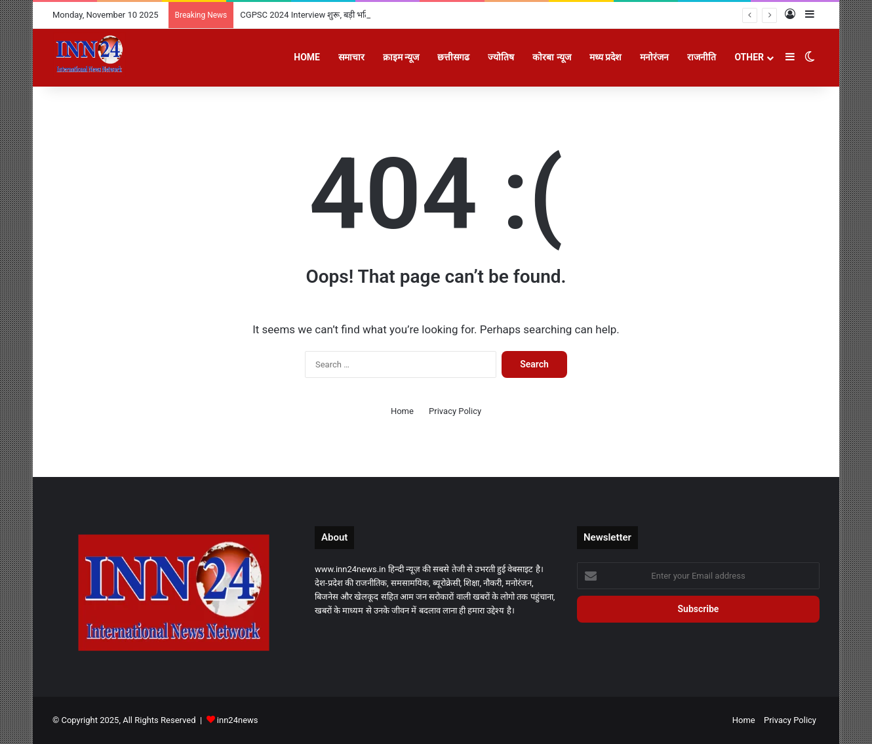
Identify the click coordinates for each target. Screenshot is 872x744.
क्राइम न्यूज (401, 57)
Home (307, 57)
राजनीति (701, 57)
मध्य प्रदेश (605, 57)
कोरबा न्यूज (551, 57)
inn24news (237, 720)
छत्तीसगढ (453, 57)
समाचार (351, 57)
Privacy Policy (455, 411)
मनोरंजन (654, 57)
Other (749, 57)
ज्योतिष (501, 57)
